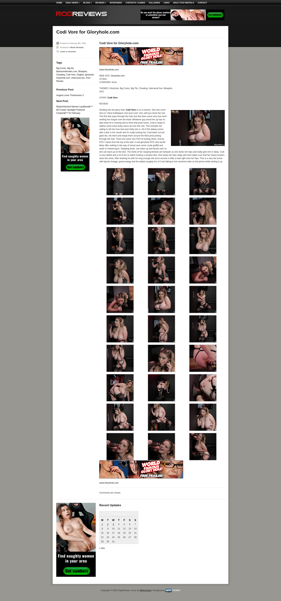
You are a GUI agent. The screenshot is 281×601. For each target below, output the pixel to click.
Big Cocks (61, 68)
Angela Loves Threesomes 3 (70, 95)
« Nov (102, 548)
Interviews (116, 3)
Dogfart (80, 74)
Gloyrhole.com (63, 78)
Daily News (73, 3)
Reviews (100, 3)
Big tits (70, 68)
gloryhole (89, 74)
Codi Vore (71, 74)
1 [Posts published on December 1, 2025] (102, 524)
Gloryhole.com (118, 75)
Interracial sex (78, 78)
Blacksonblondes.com (66, 71)
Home (59, 3)
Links (167, 3)
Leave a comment (68, 51)
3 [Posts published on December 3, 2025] (113, 524)
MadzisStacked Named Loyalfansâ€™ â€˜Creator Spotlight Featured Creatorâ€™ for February (74, 109)
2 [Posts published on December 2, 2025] (107, 524)
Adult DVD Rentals (183, 3)
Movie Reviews (77, 47)
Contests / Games (135, 3)
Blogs (87, 3)
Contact (202, 3)
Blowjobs (82, 71)
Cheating (60, 74)
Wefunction (145, 590)
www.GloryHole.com (109, 69)
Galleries (154, 3)
